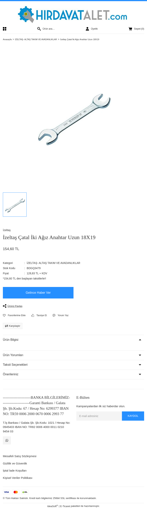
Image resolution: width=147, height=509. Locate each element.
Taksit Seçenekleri (15, 364)
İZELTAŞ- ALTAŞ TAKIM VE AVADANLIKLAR (53, 262)
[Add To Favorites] (14, 315)
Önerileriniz (10, 374)
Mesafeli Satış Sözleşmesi (19, 456)
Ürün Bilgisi (10, 339)
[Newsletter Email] (110, 416)
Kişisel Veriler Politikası (17, 477)
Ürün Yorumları (13, 355)
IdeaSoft (52, 506)
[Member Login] (92, 29)
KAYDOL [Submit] (133, 415)
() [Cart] (136, 29)
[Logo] (73, 14)
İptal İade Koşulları (15, 470)
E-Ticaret (65, 506)
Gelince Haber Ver (38, 292)
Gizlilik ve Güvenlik (15, 463)
